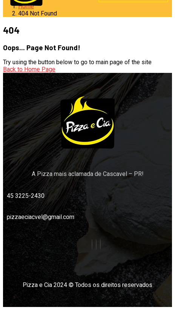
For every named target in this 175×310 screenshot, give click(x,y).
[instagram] (96, 244)
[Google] (100, 244)
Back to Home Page (29, 69)
